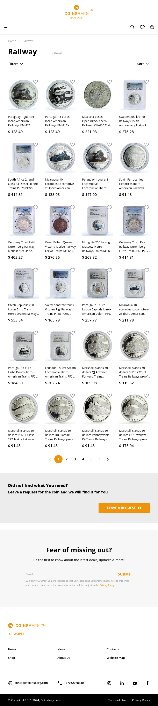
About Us (63, 658)
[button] (35, 82)
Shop (11, 658)
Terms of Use (117, 700)
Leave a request (124, 508)
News (61, 649)
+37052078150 (70, 683)
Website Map (116, 658)
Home (12, 41)
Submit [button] (125, 574)
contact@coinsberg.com (28, 683)
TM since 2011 (79, 12)
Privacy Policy (141, 700)
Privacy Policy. (107, 585)
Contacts (113, 649)
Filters (16, 63)
